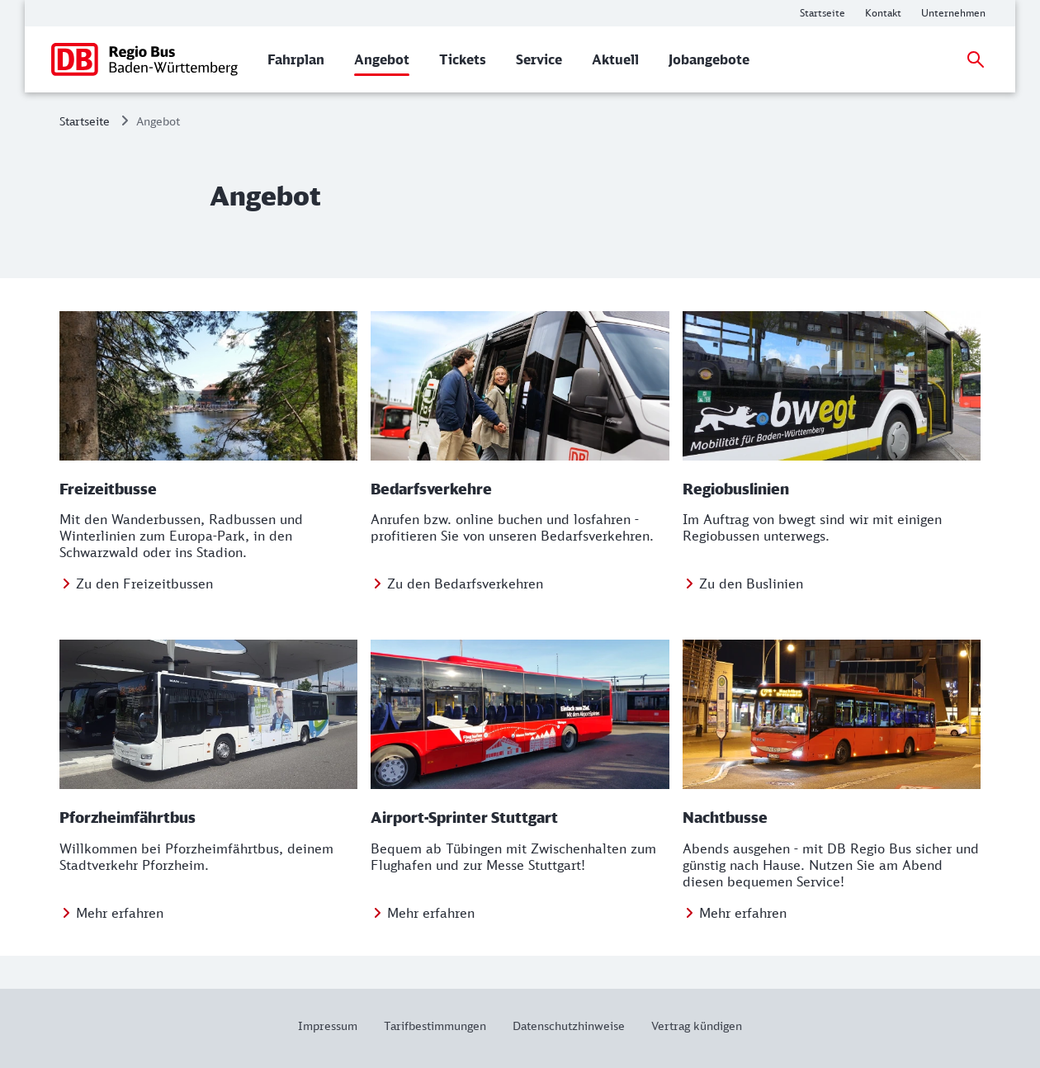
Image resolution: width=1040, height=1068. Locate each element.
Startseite (84, 121)
